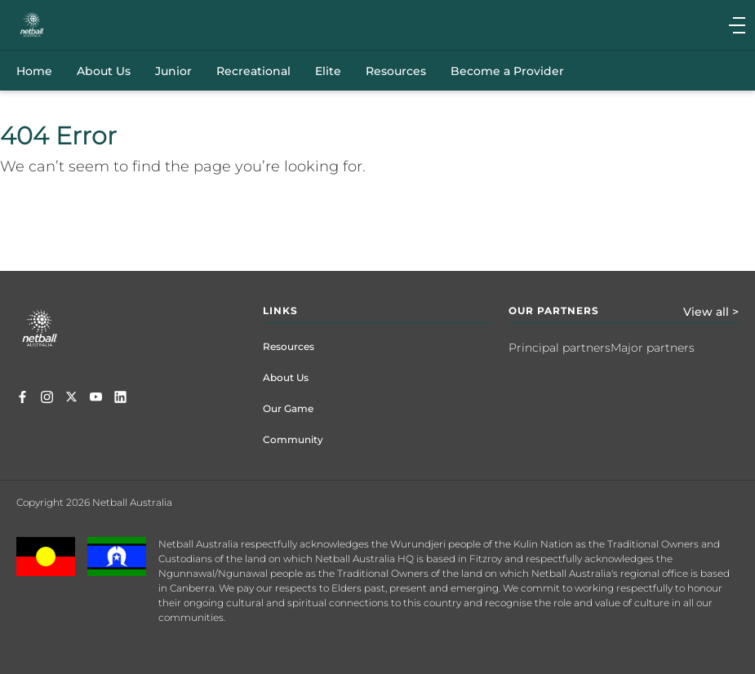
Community (293, 439)
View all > (711, 311)
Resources (288, 346)
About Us (286, 377)
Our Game (288, 408)
